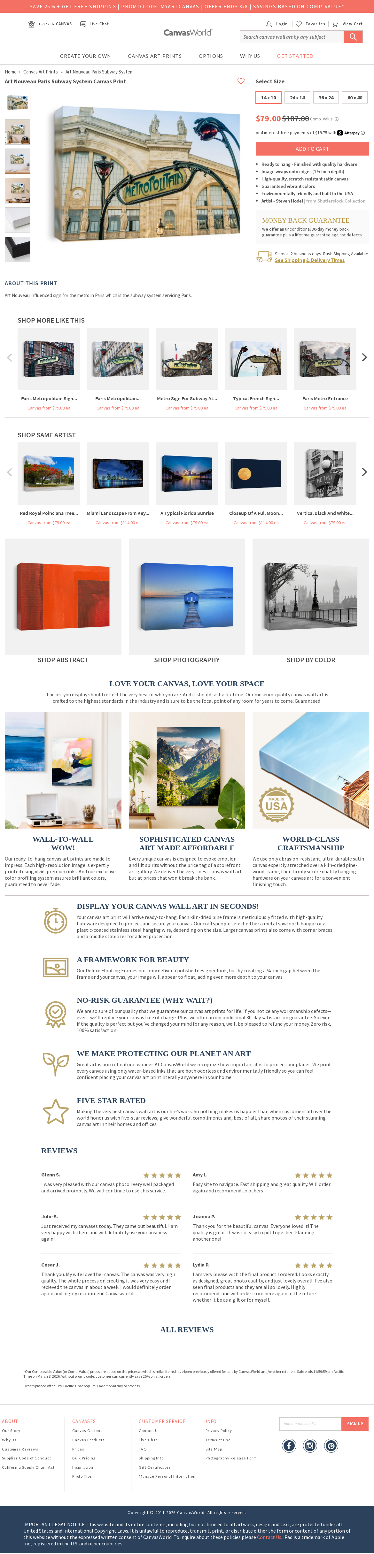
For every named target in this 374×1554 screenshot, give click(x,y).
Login (277, 24)
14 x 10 (268, 97)
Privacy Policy (219, 1430)
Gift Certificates (155, 1467)
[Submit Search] (353, 36)
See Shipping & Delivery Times (310, 260)
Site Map (214, 1449)
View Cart (347, 24)
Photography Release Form (231, 1458)
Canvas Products (88, 1440)
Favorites (315, 24)
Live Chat (94, 24)
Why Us (250, 56)
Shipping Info (151, 1458)
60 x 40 (354, 97)
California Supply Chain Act (28, 1467)
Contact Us (149, 1430)
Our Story (11, 1430)
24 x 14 (297, 97)
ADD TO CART (312, 148)
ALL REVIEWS (187, 1329)
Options (211, 56)
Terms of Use (218, 1440)
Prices (78, 1449)
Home (11, 72)
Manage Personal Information (167, 1476)
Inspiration (82, 1467)
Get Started (295, 56)
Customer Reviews (20, 1449)
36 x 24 (326, 97)
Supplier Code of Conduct (26, 1458)
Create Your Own (85, 56)
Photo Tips (82, 1476)
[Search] (301, 36)
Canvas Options (87, 1430)
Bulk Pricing (84, 1458)
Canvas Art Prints (155, 56)
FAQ (143, 1449)
